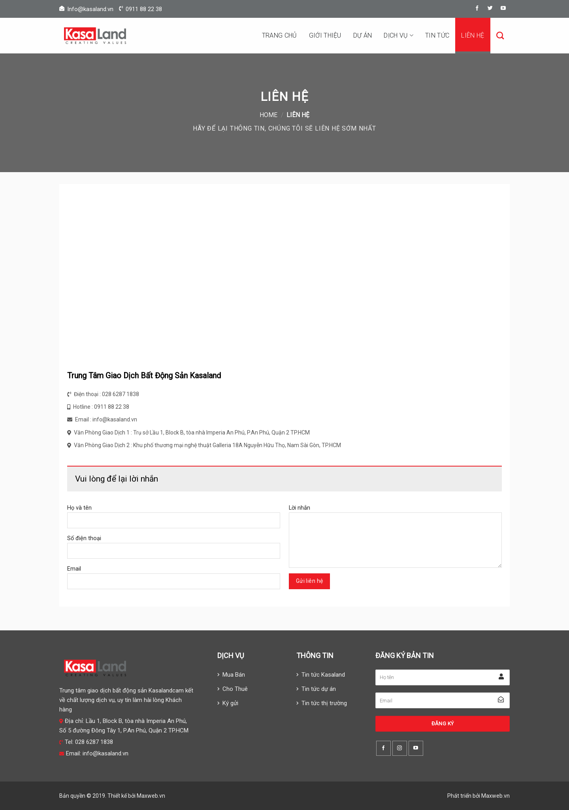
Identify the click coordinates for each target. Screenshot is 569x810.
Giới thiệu (325, 35)
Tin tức (437, 35)
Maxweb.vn (151, 796)
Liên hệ (472, 35)
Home (268, 115)
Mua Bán (233, 674)
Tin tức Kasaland (323, 674)
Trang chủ (279, 35)
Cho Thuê (235, 688)
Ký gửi (230, 703)
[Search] (500, 35)
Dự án (362, 35)
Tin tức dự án (318, 688)
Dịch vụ (398, 36)
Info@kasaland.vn (90, 9)
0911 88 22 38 (144, 9)
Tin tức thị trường (324, 703)
